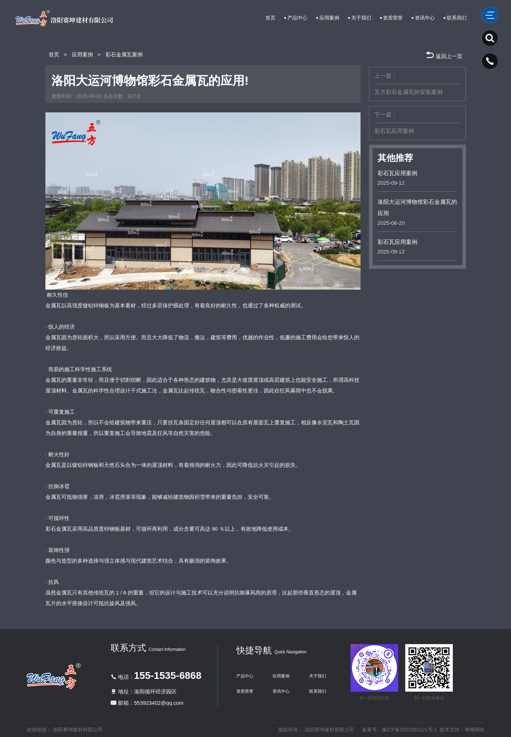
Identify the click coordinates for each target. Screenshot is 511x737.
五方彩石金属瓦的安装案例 (408, 92)
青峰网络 (474, 729)
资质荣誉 (393, 18)
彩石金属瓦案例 (124, 54)
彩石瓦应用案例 (394, 131)
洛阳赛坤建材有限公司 (78, 729)
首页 (270, 18)
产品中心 (297, 18)
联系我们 (457, 18)
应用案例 (329, 18)
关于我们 (361, 18)
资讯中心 (425, 18)
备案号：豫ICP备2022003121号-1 (399, 729)
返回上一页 (443, 54)
